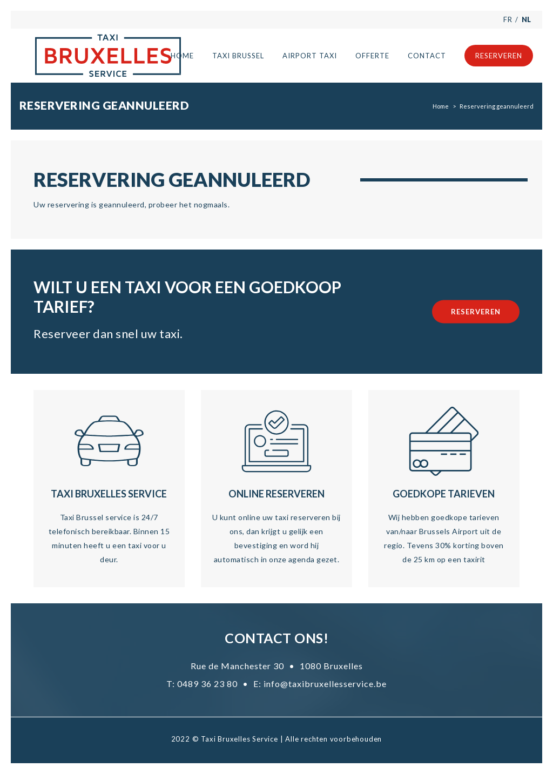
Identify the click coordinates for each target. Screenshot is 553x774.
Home (441, 106)
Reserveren (476, 311)
